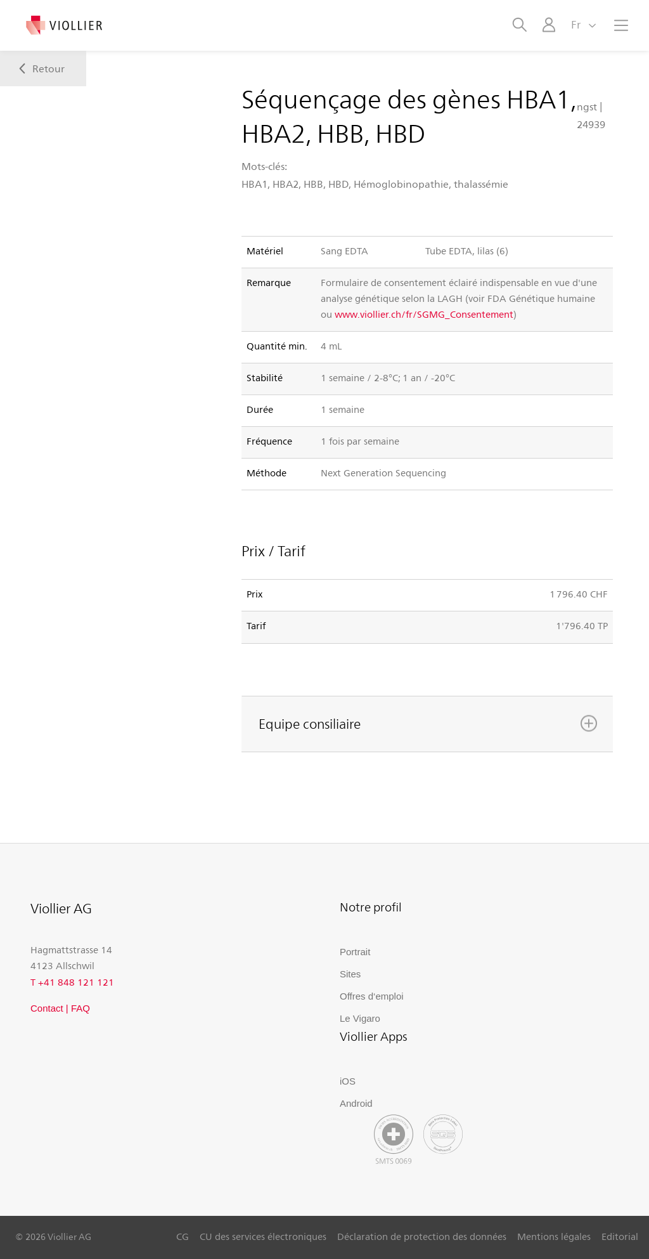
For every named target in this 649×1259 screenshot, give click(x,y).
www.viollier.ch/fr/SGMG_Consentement (424, 314)
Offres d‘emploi (372, 996)
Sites (350, 974)
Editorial (619, 1236)
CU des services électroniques (263, 1236)
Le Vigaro (360, 1018)
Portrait (355, 951)
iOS (348, 1081)
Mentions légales (554, 1236)
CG (182, 1236)
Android (356, 1103)
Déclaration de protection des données (421, 1236)
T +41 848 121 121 (72, 981)
